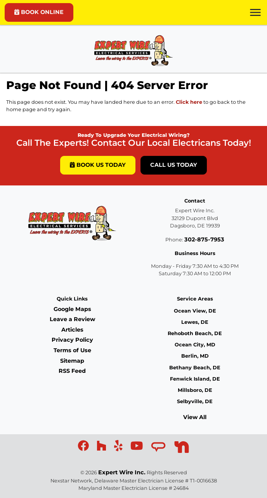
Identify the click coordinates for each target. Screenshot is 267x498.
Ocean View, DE (195, 311)
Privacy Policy (72, 339)
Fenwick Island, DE (195, 379)
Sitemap (72, 360)
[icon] (84, 447)
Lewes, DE (194, 322)
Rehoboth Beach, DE (195, 333)
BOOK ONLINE (39, 12)
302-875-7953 (204, 239)
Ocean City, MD (195, 345)
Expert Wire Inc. (122, 472)
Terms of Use (72, 350)
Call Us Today (173, 164)
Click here (189, 102)
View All (194, 417)
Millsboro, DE (195, 390)
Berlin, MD (195, 356)
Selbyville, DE (195, 401)
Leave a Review (72, 319)
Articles (72, 329)
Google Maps (72, 309)
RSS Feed (72, 370)
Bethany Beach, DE (194, 367)
